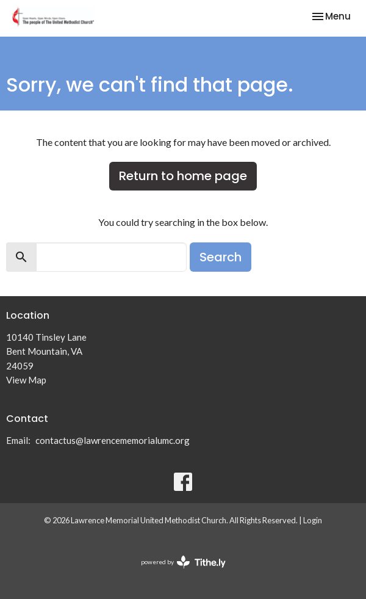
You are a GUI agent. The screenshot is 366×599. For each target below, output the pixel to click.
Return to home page (183, 175)
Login (312, 520)
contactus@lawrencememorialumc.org (112, 440)
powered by (183, 562)
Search (220, 257)
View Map (26, 379)
